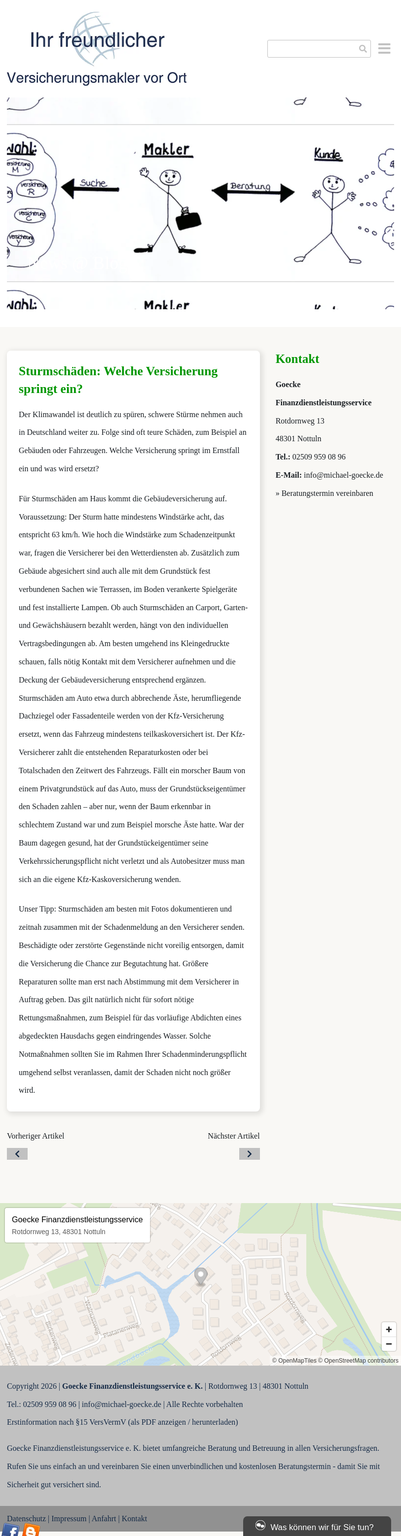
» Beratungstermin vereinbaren (324, 493)
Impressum (68, 1518)
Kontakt (134, 1518)
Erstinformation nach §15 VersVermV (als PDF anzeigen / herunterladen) (122, 1422)
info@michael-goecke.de (343, 475)
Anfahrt (104, 1518)
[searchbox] (319, 49)
